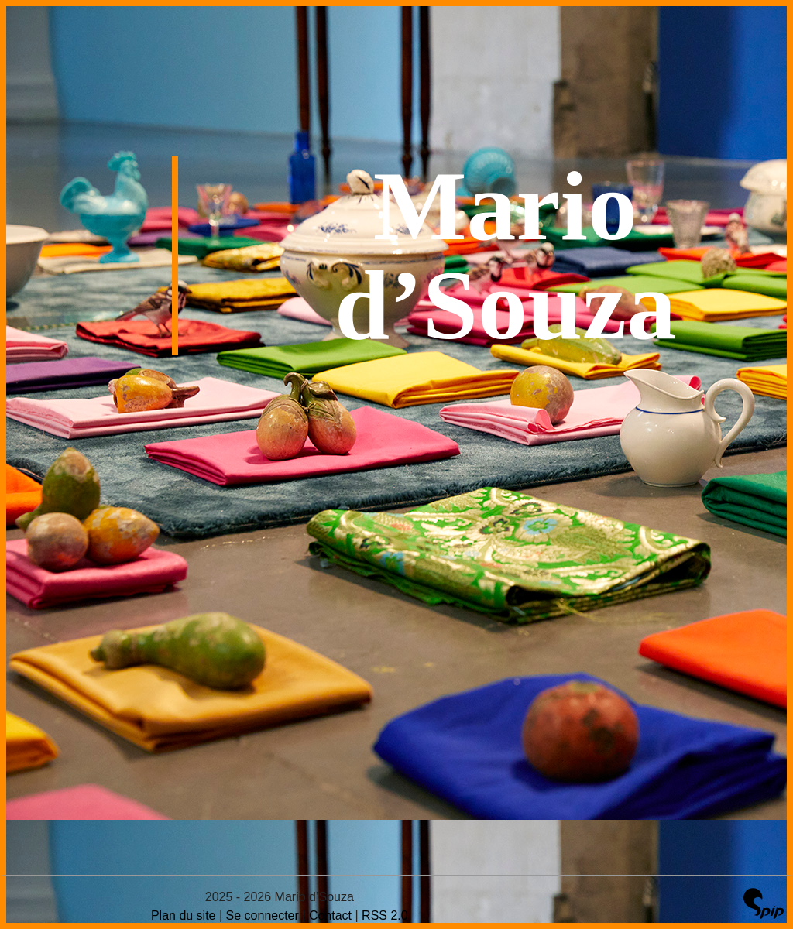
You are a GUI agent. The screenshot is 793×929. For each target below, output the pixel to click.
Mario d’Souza (505, 255)
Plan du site (183, 915)
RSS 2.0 (385, 915)
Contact (330, 915)
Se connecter (262, 915)
